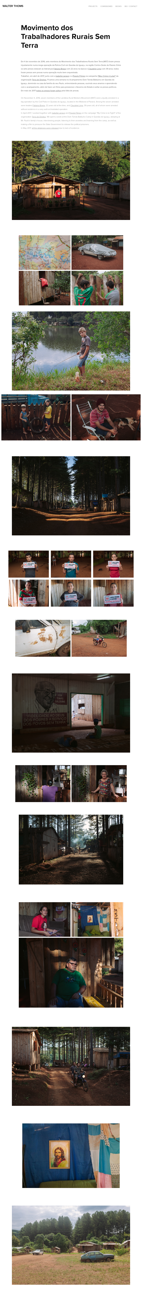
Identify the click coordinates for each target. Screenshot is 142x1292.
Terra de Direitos (39, 79)
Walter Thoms (13, 6)
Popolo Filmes (79, 76)
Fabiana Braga (59, 68)
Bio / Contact (131, 6)
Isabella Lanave (62, 76)
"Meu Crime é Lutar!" (107, 76)
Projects (93, 6)
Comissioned (106, 6)
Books (118, 6)
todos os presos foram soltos (48, 90)
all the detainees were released (45, 128)
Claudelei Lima (94, 68)
